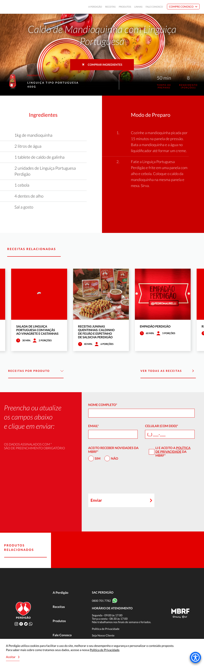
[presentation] (118, 479)
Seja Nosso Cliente (103, 635)
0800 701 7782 (101, 600)
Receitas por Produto (36, 371)
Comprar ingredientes (102, 64)
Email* (93, 426)
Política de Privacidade (172, 450)
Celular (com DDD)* (161, 426)
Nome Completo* (102, 405)
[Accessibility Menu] (195, 657)
